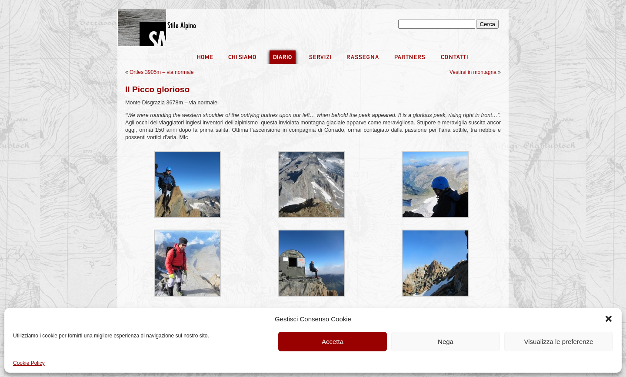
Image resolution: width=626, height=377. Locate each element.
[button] (608, 318)
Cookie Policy (29, 363)
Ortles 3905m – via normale (161, 72)
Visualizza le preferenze (558, 341)
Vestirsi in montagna (473, 72)
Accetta (332, 341)
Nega (445, 341)
